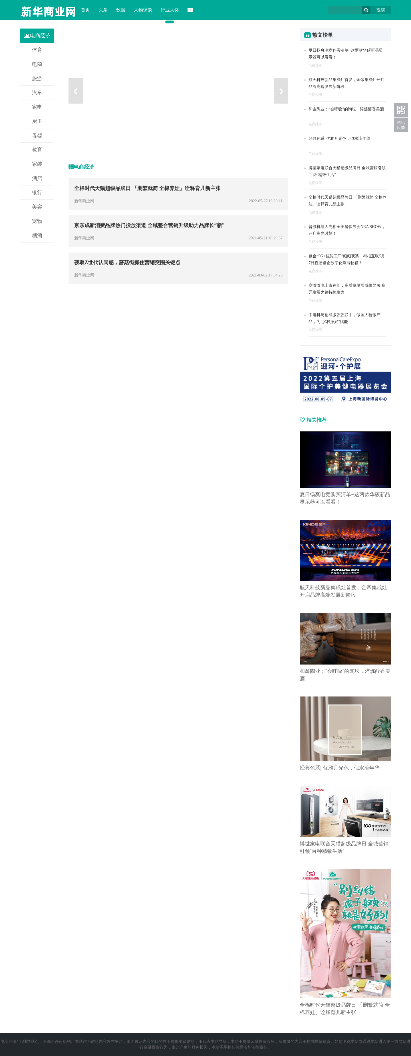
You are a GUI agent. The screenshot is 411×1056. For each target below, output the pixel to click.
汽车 (37, 93)
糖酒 (37, 235)
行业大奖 (170, 9)
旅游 (37, 78)
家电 (37, 107)
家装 (37, 164)
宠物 (37, 221)
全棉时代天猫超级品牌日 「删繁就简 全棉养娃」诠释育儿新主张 (147, 188)
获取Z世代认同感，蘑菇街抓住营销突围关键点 (127, 262)
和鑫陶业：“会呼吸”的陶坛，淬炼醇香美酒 (346, 109)
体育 (37, 50)
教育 (37, 150)
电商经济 (37, 36)
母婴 (37, 135)
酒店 (37, 178)
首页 (85, 9)
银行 (37, 192)
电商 (37, 64)
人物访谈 (143, 9)
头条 (103, 9)
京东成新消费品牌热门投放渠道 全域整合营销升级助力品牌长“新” (149, 225)
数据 (120, 9)
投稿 (380, 9)
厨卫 (37, 121)
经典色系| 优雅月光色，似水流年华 (339, 138)
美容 (37, 207)
